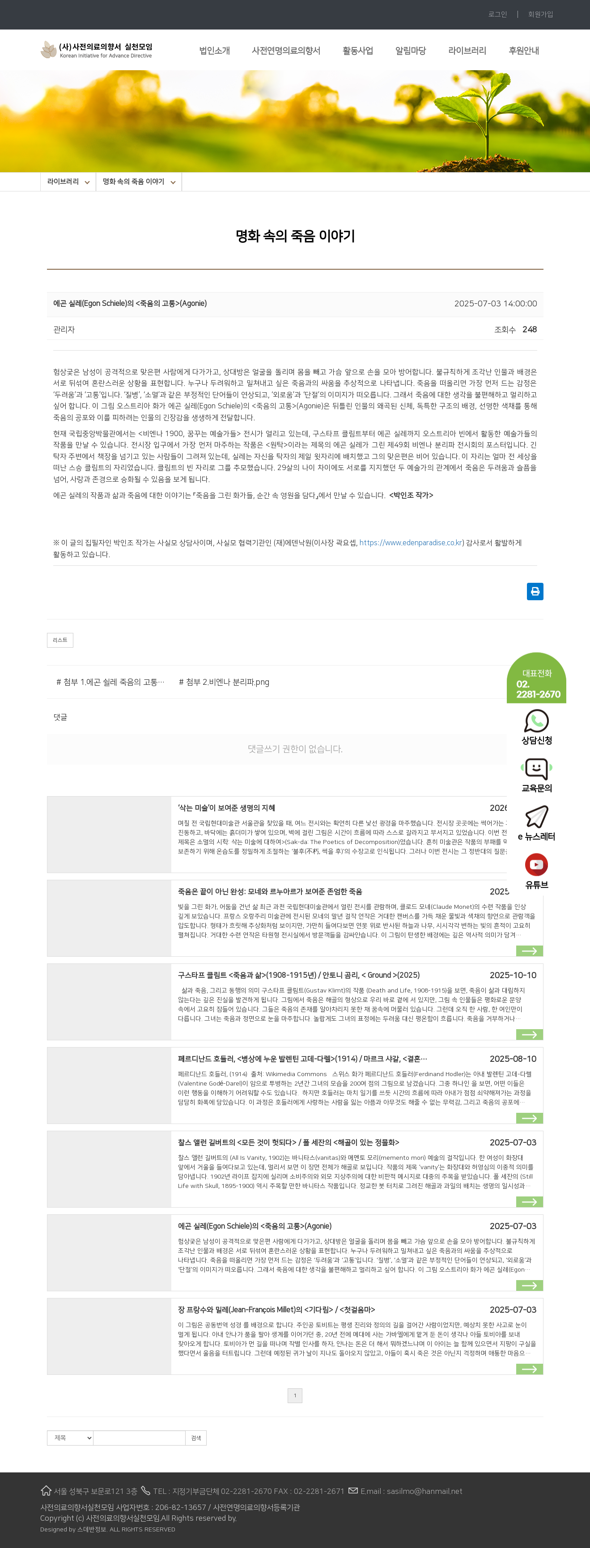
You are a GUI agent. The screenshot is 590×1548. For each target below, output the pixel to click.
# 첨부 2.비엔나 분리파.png (224, 682)
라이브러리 (467, 51)
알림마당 (410, 51)
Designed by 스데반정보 (73, 1529)
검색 (196, 1438)
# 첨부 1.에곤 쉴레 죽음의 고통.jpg (111, 682)
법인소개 (214, 51)
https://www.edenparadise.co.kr (411, 543)
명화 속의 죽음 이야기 (139, 182)
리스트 (60, 640)
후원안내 (524, 51)
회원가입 (541, 14)
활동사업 (358, 51)
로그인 (498, 14)
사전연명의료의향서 (286, 51)
